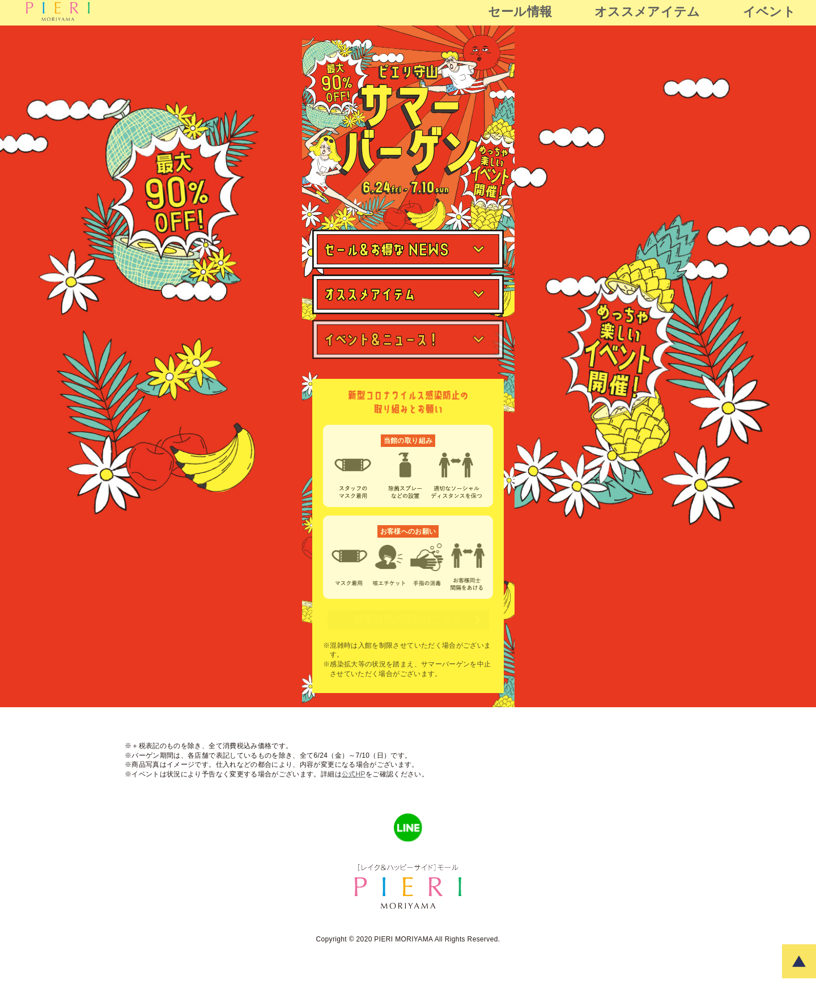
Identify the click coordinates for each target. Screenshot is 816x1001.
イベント (769, 12)
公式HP (354, 774)
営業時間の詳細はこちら (417, 619)
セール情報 (520, 12)
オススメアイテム (647, 12)
